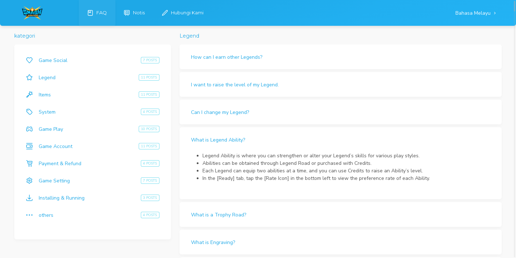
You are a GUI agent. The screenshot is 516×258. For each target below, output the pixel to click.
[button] (341, 56)
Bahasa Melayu (473, 13)
